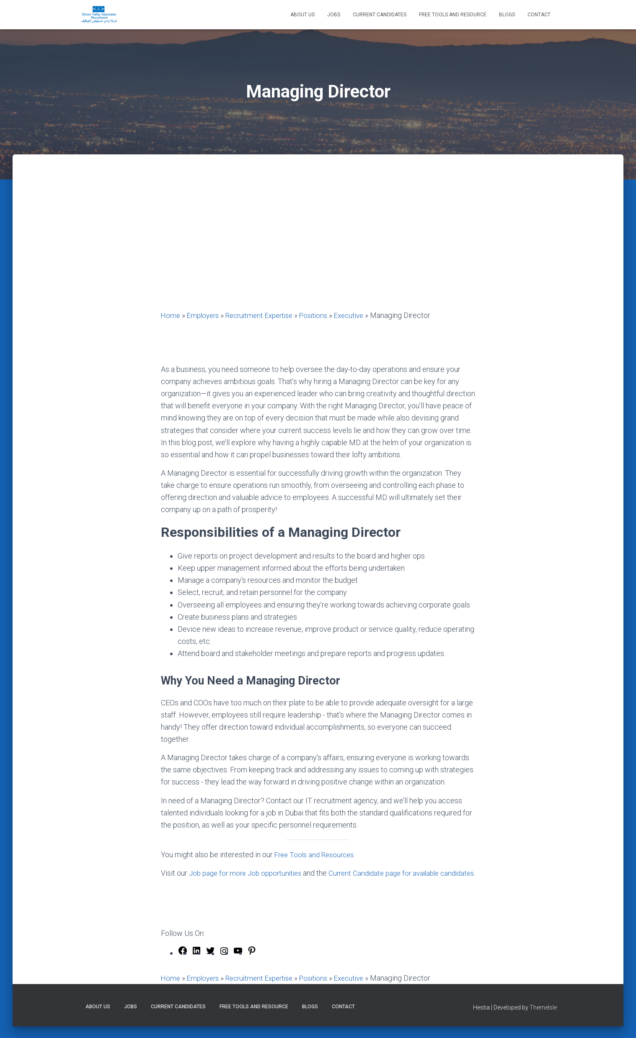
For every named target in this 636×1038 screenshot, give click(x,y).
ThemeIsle (543, 1019)
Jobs (333, 15)
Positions (324, 315)
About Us (302, 15)
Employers (205, 315)
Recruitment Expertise (265, 315)
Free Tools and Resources (316, 854)
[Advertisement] (318, 246)
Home (171, 315)
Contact (539, 15)
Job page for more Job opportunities (248, 873)
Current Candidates (379, 15)
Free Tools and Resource (452, 15)
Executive (362, 315)
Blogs (507, 15)
